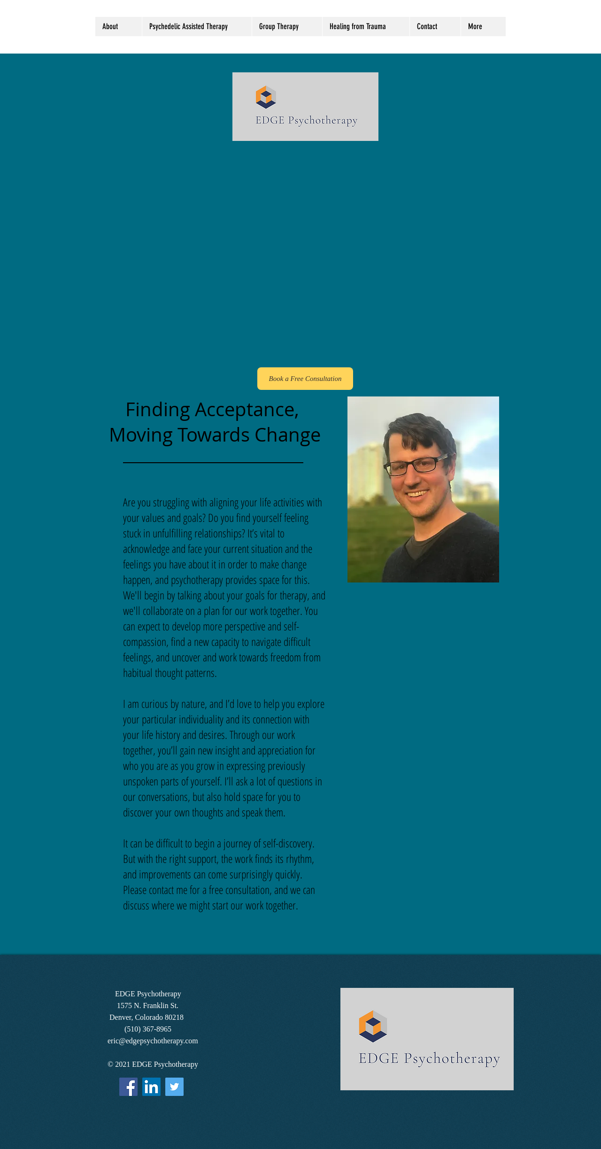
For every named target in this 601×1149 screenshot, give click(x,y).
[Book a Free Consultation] (305, 378)
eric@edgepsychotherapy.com (153, 1041)
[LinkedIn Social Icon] (151, 1087)
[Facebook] (128, 1087)
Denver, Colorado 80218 (146, 1017)
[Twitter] (174, 1087)
